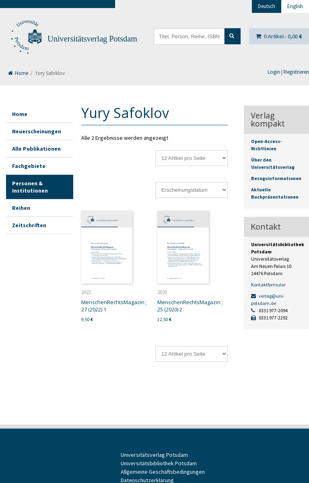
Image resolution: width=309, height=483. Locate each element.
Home (18, 73)
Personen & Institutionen (30, 187)
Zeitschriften (29, 225)
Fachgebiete (28, 166)
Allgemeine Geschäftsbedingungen (163, 471)
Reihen (21, 207)
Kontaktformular (268, 285)
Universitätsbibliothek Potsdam (159, 463)
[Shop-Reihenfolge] (191, 190)
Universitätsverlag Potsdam (92, 38)
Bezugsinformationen (276, 178)
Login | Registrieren (288, 71)
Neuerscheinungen (36, 131)
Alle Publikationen (36, 148)
